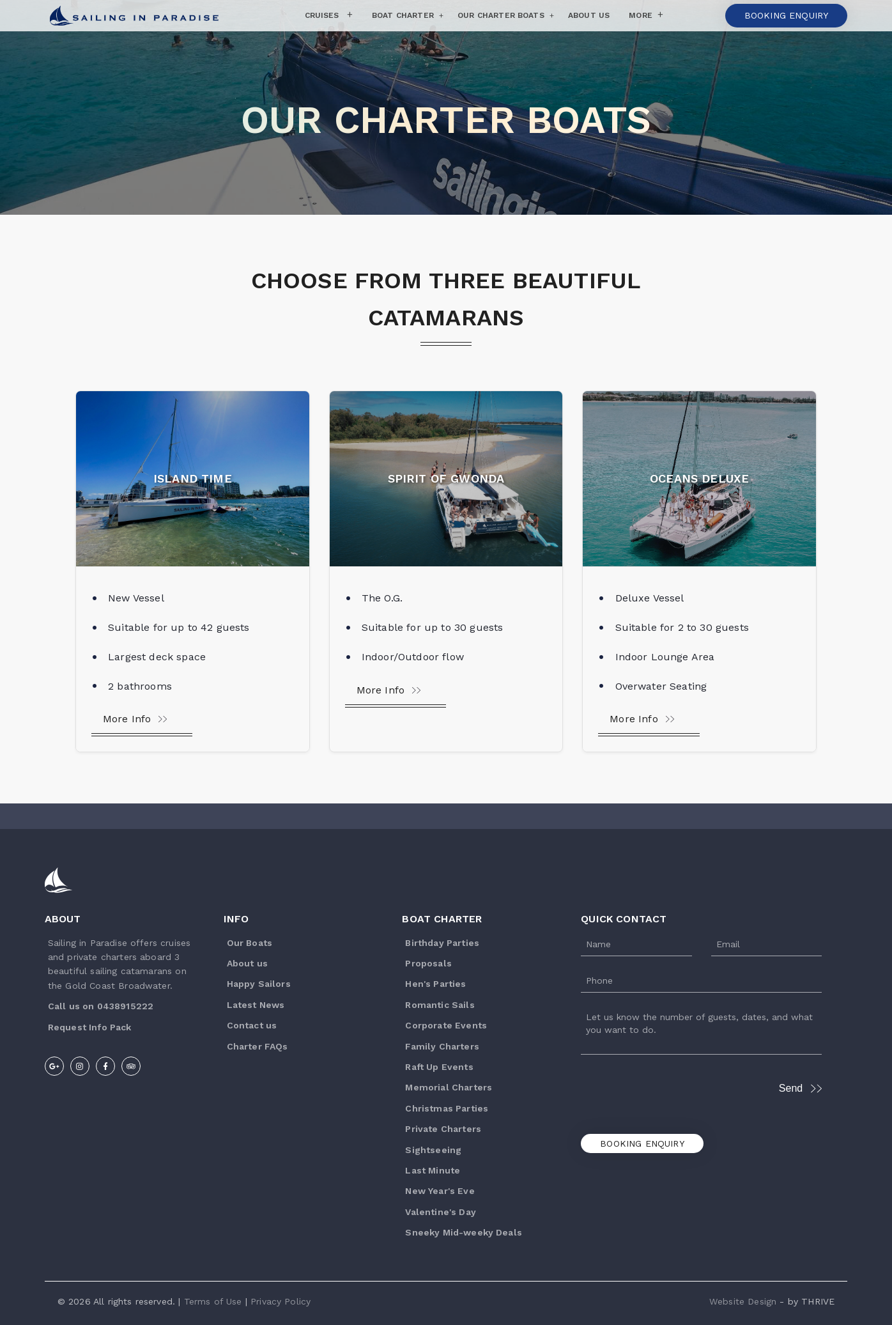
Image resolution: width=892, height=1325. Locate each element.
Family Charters (442, 1046)
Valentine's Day (440, 1212)
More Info (135, 719)
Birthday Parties (442, 943)
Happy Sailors (259, 984)
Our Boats (249, 943)
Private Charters (443, 1129)
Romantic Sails (439, 1005)
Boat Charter (403, 15)
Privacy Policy (280, 1301)
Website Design (742, 1301)
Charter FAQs (257, 1046)
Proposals (428, 963)
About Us (589, 15)
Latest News (256, 1005)
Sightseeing (433, 1150)
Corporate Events (446, 1025)
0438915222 (125, 1006)
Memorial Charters (448, 1087)
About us (247, 963)
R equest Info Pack (90, 1027)
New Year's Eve (439, 1191)
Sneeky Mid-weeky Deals (463, 1232)
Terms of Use (213, 1301)
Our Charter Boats (501, 15)
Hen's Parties (435, 984)
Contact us (252, 1025)
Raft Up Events (439, 1067)
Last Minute (432, 1170)
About (63, 919)
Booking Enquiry (642, 1143)
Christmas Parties (446, 1108)
